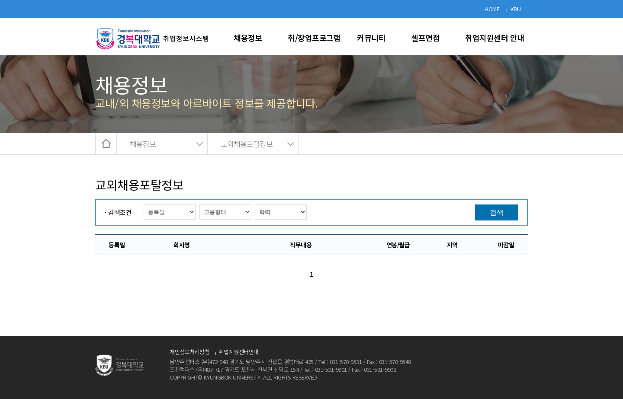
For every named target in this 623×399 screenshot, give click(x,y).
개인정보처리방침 (189, 352)
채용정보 (248, 37)
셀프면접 (425, 37)
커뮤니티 (371, 37)
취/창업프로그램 (314, 37)
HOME (492, 9)
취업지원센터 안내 (494, 37)
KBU (516, 9)
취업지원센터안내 (239, 352)
